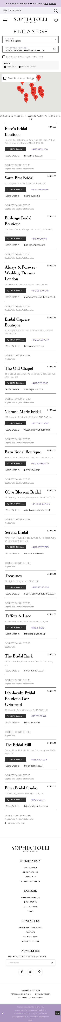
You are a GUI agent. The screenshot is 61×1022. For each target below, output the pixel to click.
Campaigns (30, 876)
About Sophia (30, 872)
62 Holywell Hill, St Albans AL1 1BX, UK (25, 183)
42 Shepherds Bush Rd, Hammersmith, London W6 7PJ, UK (29, 332)
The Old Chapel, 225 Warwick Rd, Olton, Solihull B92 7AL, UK (30, 375)
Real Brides (30, 902)
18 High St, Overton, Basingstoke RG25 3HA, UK (30, 497)
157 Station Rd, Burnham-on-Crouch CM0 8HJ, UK (29, 663)
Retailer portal (30, 941)
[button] (5, 20)
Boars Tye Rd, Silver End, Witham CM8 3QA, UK (29, 457)
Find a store (30, 867)
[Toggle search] (56, 10)
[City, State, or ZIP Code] (30, 49)
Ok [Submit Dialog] (57, 1013)
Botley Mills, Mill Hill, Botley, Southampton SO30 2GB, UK (30, 752)
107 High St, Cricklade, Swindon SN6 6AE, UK (29, 417)
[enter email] (30, 963)
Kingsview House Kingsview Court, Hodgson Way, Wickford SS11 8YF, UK (30, 539)
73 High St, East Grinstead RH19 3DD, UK (26, 710)
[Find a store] (12, 10)
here (30, 1019)
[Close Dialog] (3, 1013)
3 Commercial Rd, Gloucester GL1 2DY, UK (26, 621)
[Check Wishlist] (56, 20)
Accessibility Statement (30, 997)
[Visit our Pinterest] (39, 972)
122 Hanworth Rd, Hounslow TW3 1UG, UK (26, 284)
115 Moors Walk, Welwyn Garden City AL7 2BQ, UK (29, 231)
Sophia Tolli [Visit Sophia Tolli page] (10, 168)
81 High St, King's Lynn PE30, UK (22, 581)
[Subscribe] (52, 963)
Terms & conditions (21, 994)
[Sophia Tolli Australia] (30, 20)
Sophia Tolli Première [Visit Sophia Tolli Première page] (25, 168)
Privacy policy (42, 994)
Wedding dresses (30, 897)
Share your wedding (30, 927)
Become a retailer (30, 881)
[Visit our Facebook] (21, 972)
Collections (30, 906)
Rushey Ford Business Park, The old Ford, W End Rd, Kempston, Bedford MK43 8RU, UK (30, 141)
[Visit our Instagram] (30, 972)
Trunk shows (30, 936)
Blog (30, 911)
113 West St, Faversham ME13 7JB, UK (24, 793)
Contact (30, 932)
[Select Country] (30, 39)
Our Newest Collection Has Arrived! (30, 3)
